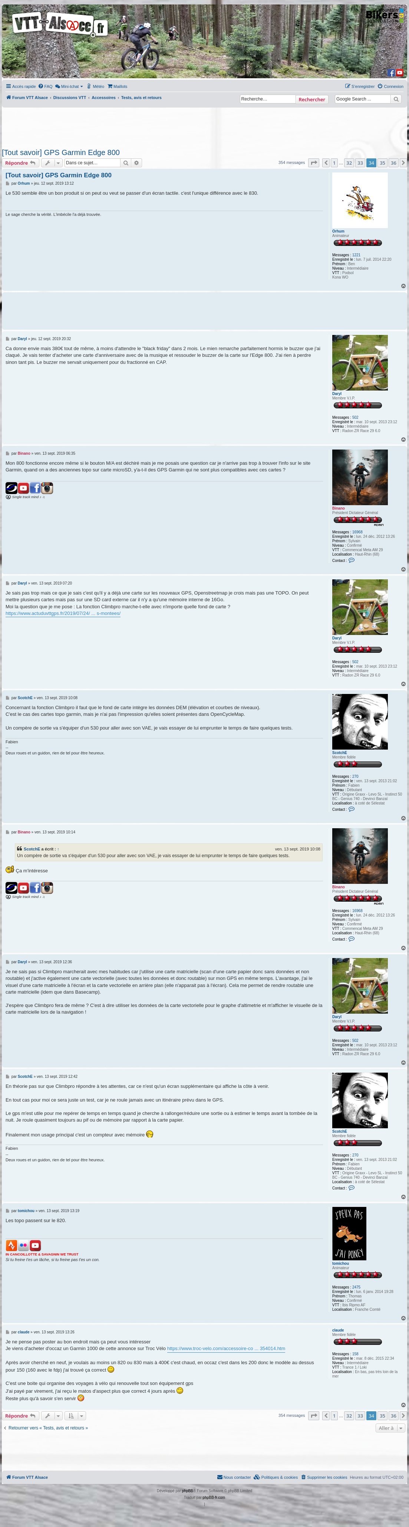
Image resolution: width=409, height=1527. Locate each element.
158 (355, 1354)
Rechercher (312, 99)
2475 (356, 1287)
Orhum (338, 231)
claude (338, 1330)
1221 (356, 255)
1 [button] (334, 162)
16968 (357, 532)
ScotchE (339, 753)
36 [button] (393, 162)
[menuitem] (45, 86)
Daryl (337, 394)
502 (355, 417)
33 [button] (360, 162)
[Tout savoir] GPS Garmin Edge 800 (61, 152)
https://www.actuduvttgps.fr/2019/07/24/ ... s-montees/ (63, 613)
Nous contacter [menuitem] (234, 1477)
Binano (338, 508)
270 (355, 776)
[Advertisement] (197, 125)
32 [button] (349, 162)
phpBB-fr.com (214, 1497)
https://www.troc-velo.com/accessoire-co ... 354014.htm (226, 1348)
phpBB (187, 1491)
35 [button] (382, 162)
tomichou (340, 1263)
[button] (313, 162)
